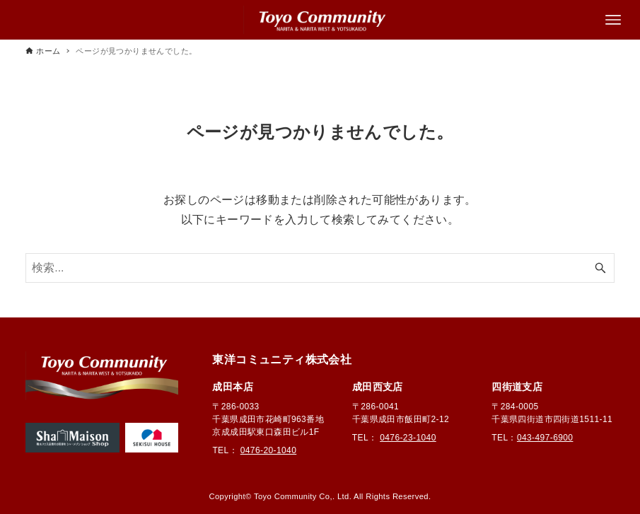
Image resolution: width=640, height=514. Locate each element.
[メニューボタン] (613, 20)
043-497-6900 (545, 438)
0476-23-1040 (408, 438)
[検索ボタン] (600, 268)
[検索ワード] (320, 268)
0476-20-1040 (268, 450)
